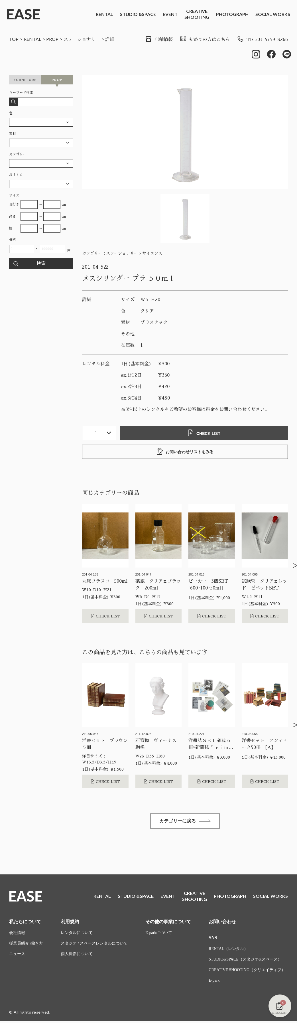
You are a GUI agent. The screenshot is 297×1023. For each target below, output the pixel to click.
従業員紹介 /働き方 (26, 943)
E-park (214, 980)
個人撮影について (77, 954)
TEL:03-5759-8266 (262, 39)
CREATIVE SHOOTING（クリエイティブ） (247, 970)
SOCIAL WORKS (272, 14)
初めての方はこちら (205, 39)
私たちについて (25, 921)
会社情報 (17, 933)
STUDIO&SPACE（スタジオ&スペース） (245, 959)
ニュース (17, 954)
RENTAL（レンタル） (228, 949)
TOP (14, 39)
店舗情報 (159, 39)
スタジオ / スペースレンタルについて (94, 943)
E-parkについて (158, 933)
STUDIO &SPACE (138, 14)
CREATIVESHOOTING (196, 14)
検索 (41, 263)
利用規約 (70, 921)
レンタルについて (77, 933)
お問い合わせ (222, 921)
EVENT (170, 14)
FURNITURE (25, 80)
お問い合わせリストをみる (184, 451)
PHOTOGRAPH (232, 14)
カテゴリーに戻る (185, 821)
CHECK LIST (203, 433)
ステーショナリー (82, 39)
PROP (52, 39)
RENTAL (104, 14)
